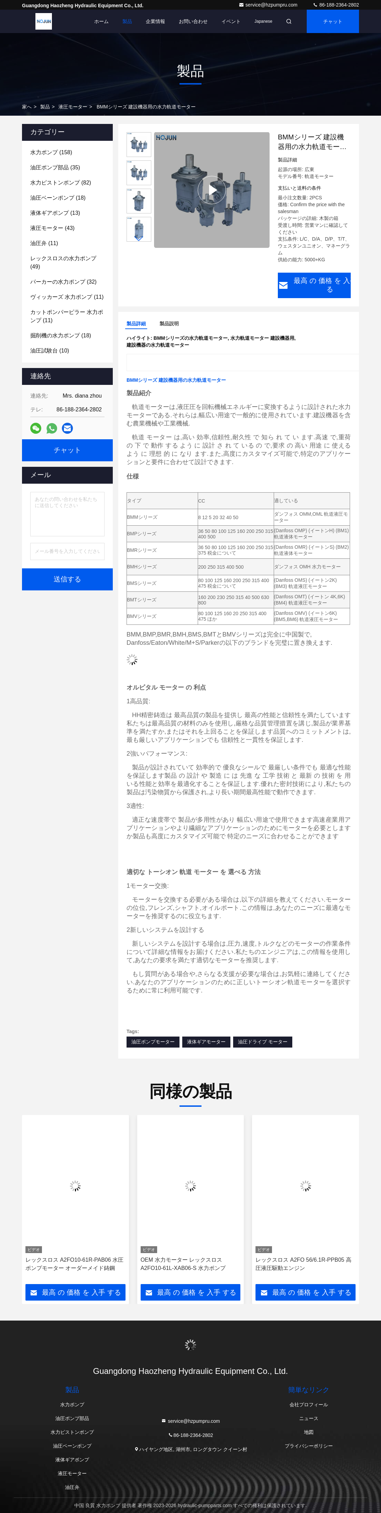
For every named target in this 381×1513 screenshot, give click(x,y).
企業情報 (155, 21)
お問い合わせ (193, 21)
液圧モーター (72, 106)
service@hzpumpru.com (269, 5)
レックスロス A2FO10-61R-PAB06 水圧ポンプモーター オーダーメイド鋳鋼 (74, 1264)
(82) (60, 183)
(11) (44, 243)
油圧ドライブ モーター (262, 1041)
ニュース (308, 1418)
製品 (127, 21)
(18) (58, 198)
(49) (63, 262)
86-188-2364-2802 (336, 5)
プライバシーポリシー (309, 1446)
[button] (138, 238)
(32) (63, 282)
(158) (51, 152)
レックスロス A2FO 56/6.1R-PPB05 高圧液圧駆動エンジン (303, 1264)
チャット (332, 21)
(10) (49, 351)
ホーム (101, 21)
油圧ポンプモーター (153, 1041)
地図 (309, 1432)
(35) (55, 167)
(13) (55, 213)
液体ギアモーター (206, 1041)
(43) (52, 228)
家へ (27, 106)
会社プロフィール (309, 1404)
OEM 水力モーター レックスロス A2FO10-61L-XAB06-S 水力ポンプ (183, 1264)
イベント (231, 21)
